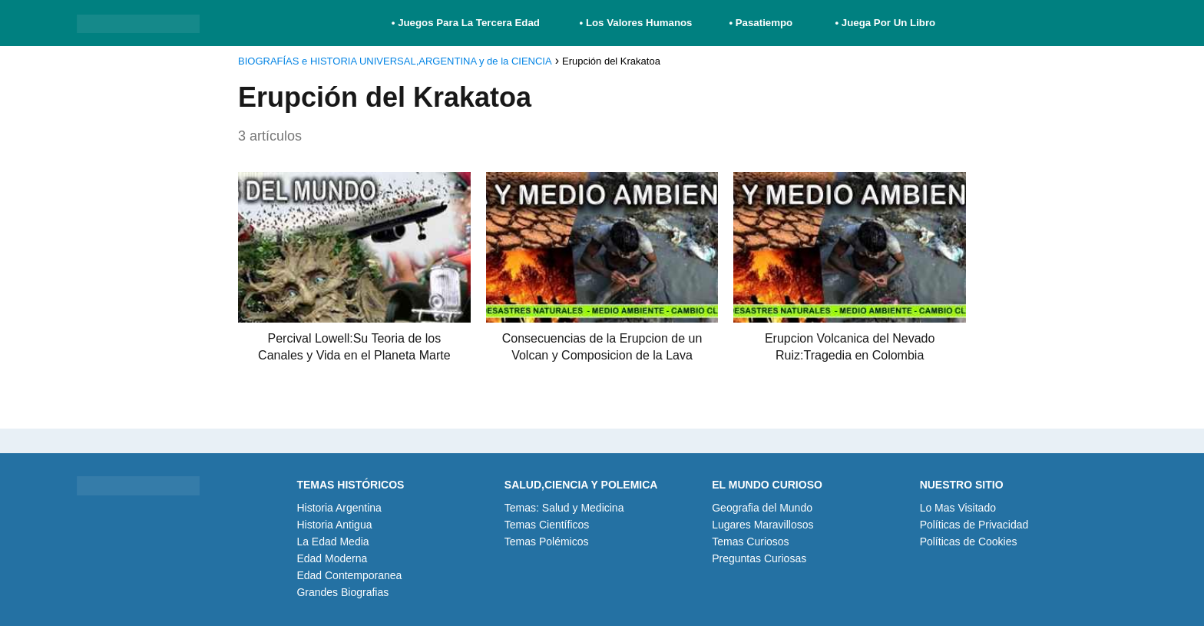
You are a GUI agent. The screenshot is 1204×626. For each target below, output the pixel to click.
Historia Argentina (339, 508)
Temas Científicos (546, 524)
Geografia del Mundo (762, 508)
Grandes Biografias (342, 592)
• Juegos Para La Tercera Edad (467, 22)
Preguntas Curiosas (759, 558)
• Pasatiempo (760, 22)
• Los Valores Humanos (636, 22)
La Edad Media (332, 541)
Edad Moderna (331, 558)
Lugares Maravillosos (762, 524)
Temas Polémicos (546, 541)
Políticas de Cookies (968, 541)
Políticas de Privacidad (974, 524)
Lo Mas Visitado (958, 508)
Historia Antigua (334, 524)
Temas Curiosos (750, 541)
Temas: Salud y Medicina (564, 508)
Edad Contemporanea (349, 575)
